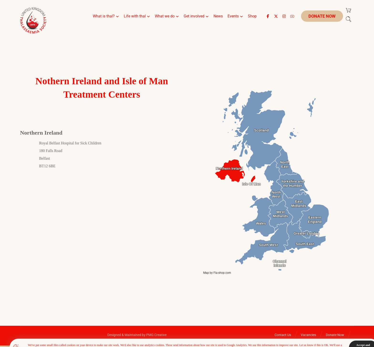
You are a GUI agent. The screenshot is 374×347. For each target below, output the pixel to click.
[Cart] (348, 10)
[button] (268, 16)
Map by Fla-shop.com (217, 272)
